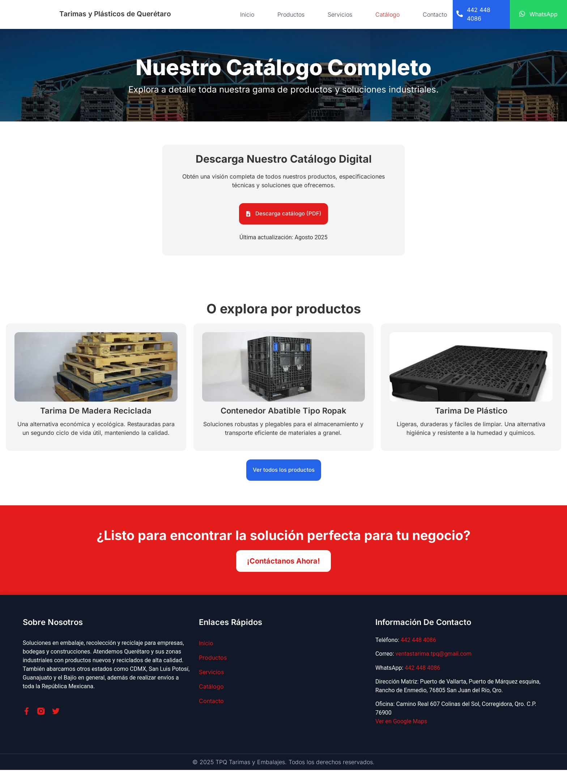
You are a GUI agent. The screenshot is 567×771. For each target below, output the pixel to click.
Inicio (247, 14)
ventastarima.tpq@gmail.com (434, 654)
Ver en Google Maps (401, 722)
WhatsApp (543, 14)
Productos (290, 14)
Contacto (435, 14)
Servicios (340, 14)
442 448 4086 (418, 641)
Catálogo (387, 14)
